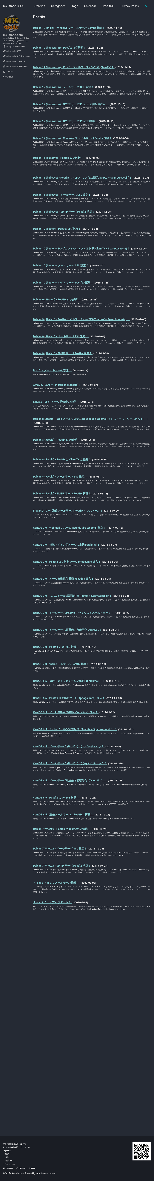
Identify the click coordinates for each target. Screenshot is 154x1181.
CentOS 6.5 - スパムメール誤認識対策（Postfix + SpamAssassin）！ (86, 889)
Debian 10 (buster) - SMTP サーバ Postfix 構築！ (71, 352)
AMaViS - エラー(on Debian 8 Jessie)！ (63, 484)
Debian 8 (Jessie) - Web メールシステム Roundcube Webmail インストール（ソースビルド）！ (91, 524)
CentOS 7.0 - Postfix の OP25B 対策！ (62, 794)
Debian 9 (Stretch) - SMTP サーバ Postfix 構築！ (70, 446)
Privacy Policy (128, 6)
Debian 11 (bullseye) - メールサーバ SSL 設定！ (70, 235)
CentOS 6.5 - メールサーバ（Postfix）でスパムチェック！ (79, 912)
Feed (37, 1168)
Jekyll (38, 1173)
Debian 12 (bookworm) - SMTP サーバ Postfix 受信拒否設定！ (81, 122)
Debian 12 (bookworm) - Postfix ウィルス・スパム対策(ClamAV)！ (85, 74)
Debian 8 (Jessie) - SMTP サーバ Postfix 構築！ (70, 616)
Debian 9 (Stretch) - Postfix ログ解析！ (63, 374)
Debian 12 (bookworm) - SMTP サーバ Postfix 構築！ (74, 141)
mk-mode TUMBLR (14, 71)
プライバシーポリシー (12, 1164)
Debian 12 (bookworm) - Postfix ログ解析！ (67, 51)
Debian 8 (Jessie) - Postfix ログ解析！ (62, 549)
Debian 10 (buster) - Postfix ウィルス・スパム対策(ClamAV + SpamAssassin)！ (80, 304)
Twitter (8, 81)
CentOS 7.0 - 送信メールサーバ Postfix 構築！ (69, 813)
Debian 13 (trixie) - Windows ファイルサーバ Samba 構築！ (79, 29)
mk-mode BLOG (13, 6)
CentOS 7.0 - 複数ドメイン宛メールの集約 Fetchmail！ (76, 676)
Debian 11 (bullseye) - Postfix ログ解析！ (65, 186)
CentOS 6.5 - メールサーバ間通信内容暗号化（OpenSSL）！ (80, 956)
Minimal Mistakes (51, 1173)
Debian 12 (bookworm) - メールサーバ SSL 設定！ (72, 100)
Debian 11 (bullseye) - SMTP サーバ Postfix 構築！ (72, 258)
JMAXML (106, 6)
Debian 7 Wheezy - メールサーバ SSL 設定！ (67, 1039)
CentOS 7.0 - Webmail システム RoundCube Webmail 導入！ (79, 657)
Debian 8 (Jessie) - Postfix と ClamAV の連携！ (69, 571)
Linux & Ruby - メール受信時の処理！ (62, 503)
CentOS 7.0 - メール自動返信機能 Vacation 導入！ (72, 714)
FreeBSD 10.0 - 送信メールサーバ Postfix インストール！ (78, 638)
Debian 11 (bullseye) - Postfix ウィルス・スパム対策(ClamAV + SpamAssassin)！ (82, 210)
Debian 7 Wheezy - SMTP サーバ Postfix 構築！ (70, 1061)
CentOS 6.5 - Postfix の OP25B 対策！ (62, 975)
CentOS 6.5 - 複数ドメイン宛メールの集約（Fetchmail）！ (79, 832)
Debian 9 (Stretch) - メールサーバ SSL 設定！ (68, 423)
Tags (73, 6)
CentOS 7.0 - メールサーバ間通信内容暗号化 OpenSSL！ (77, 775)
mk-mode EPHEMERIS (16, 76)
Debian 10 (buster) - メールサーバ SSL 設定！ (69, 329)
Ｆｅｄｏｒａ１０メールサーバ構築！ (63, 1084)
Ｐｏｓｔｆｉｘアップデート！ (58, 1106)
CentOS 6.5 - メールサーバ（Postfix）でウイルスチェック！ (81, 934)
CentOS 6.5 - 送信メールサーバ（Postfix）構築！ (71, 998)
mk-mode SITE (12, 61)
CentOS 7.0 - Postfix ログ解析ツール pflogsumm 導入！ (76, 695)
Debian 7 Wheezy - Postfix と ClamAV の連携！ (69, 1017)
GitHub (8, 86)
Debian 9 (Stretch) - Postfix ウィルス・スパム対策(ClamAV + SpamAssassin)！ (80, 398)
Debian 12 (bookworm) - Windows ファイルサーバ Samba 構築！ (83, 164)
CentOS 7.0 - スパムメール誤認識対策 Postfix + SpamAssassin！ (83, 733)
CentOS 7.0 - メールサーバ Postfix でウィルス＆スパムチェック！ (85, 752)
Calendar (88, 6)
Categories (56, 6)
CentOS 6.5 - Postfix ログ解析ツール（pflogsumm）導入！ (79, 851)
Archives (37, 6)
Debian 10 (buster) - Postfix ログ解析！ (63, 280)
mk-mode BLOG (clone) (16, 66)
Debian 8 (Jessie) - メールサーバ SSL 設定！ (68, 593)
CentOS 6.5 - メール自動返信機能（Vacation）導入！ (74, 870)
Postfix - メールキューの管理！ (58, 468)
